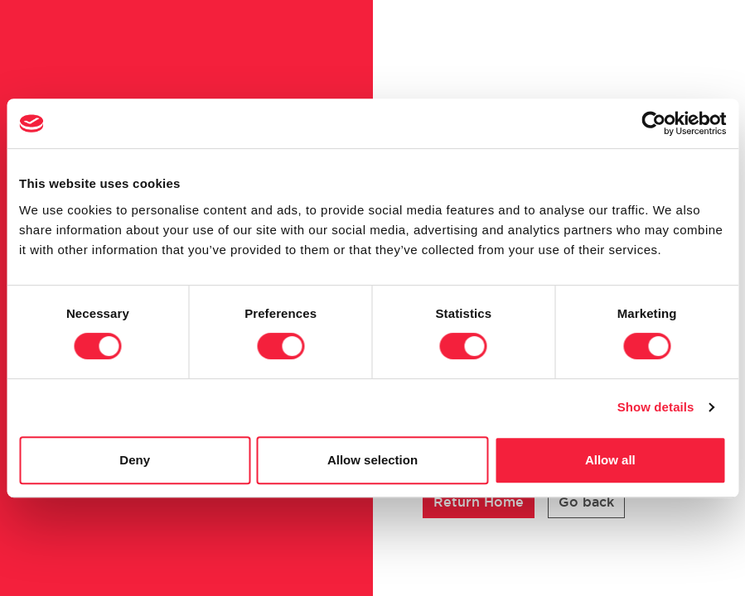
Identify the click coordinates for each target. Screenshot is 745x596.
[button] (479, 502)
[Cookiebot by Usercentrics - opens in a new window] (653, 123)
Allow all (610, 460)
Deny (134, 460)
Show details (655, 407)
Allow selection (372, 460)
